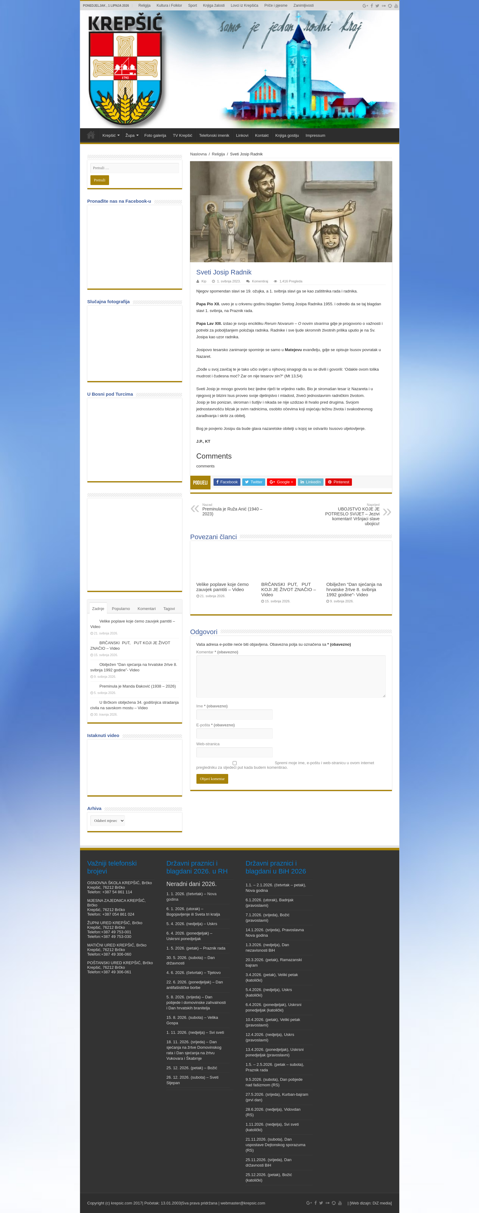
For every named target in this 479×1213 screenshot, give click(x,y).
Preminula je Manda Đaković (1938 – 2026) (138, 686)
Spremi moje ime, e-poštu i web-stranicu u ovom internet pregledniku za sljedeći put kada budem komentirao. (285, 765)
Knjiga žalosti (214, 5)
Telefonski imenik (214, 135)
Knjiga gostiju (287, 135)
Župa (130, 135)
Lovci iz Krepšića (244, 5)
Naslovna (198, 154)
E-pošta (215, 725)
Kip (204, 281)
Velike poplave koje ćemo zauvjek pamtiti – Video (222, 587)
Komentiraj (260, 281)
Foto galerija (155, 135)
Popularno (121, 608)
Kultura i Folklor (169, 5)
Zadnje (98, 608)
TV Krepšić (182, 135)
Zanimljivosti (304, 5)
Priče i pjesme (275, 5)
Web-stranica (208, 744)
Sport (192, 5)
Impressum (315, 135)
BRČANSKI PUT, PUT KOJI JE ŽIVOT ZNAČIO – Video (288, 589)
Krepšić (109, 135)
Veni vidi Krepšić (91, 134)
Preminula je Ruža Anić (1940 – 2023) (234, 509)
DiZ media (382, 1203)
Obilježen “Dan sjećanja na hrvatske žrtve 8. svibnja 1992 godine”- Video (354, 589)
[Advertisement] (136, 544)
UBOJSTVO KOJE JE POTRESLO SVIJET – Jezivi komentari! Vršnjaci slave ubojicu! (348, 514)
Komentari (147, 608)
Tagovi (169, 608)
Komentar (217, 652)
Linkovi (242, 135)
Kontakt (262, 135)
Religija (144, 5)
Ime (212, 706)
